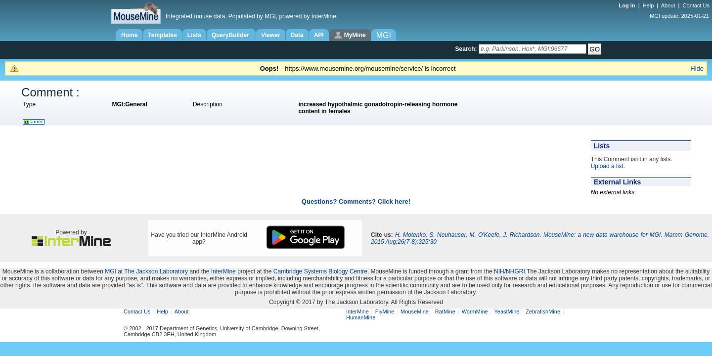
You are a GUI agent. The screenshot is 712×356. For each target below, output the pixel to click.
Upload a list (607, 166)
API (319, 35)
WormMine (475, 311)
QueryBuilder (231, 35)
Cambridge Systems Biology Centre (320, 271)
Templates (162, 35)
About (668, 5)
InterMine (223, 271)
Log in (628, 5)
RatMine (445, 311)
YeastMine (506, 311)
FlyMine (385, 311)
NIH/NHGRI (509, 271)
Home (129, 35)
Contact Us (696, 5)
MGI (110, 271)
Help (648, 5)
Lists (194, 35)
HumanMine (360, 317)
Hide (697, 68)
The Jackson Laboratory (156, 271)
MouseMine (414, 311)
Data (297, 35)
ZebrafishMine (543, 311)
